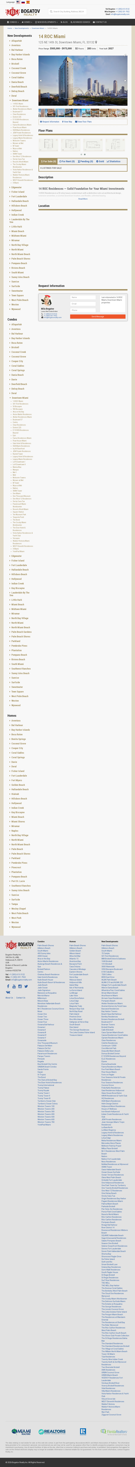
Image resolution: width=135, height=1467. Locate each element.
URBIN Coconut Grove (110, 1372)
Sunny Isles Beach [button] (20, 277)
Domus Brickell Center (111, 1054)
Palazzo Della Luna (45, 1051)
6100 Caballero (108, 972)
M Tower (16, 146)
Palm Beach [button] (17, 849)
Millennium (42, 998)
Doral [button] (14, 95)
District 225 (17, 117)
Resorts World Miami (20, 162)
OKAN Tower (17, 154)
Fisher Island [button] (17, 191)
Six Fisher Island (108, 1259)
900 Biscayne (18, 409)
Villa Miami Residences (111, 1391)
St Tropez (42, 1075)
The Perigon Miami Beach (112, 1314)
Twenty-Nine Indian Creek (112, 1359)
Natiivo (15, 151)
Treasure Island (75, 1035)
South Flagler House (110, 1272)
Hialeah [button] (15, 794)
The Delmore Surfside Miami (113, 1301)
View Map (67, 121)
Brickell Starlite (108, 1027)
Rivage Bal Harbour (109, 1225)
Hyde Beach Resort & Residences (51, 982)
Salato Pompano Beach (111, 1241)
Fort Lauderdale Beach (78, 974)
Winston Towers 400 (46, 1114)
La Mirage (73, 993)
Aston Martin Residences (22, 414)
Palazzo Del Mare (45, 1046)
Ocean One (42, 1014)
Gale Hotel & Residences (22, 443)
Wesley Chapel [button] (18, 908)
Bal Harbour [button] (17, 50)
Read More (83, 199)
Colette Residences (110, 1043)
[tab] (21, 41)
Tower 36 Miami (108, 1354)
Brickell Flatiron (44, 969)
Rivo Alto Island (75, 1019)
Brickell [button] (15, 63)
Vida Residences (108, 1388)
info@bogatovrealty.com (120, 14)
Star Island (73, 1027)
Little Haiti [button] (16, 226)
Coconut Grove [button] (18, 72)
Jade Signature (44, 990)
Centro (15, 422)
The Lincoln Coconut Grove (113, 1309)
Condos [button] (13, 22)
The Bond (16, 520)
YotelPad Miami (18, 551)
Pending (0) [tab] (85, 161)
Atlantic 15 (73, 959)
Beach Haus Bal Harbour (112, 1014)
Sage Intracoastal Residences (114, 1238)
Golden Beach (75, 951)
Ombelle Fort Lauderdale (112, 1180)
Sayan (40, 1072)
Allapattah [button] (16, 40)
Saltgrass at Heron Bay (78, 1022)
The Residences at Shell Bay (113, 1322)
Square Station (18, 512)
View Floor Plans (83, 121)
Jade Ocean (43, 988)
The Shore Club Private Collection (115, 1336)
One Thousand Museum (21, 496)
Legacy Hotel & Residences (23, 135)
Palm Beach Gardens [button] (21, 632)
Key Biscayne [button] (18, 588)
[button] (125, 55)
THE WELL (106, 1283)
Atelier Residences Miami (22, 109)
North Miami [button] (17, 249)
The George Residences (79, 1030)
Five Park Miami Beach (111, 1069)
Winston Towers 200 (46, 1109)
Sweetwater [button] (17, 290)
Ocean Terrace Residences (113, 1175)
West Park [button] (16, 917)
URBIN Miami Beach (110, 1375)
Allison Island (74, 953)
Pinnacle (41, 1059)
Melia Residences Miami (112, 1140)
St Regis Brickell (108, 1275)
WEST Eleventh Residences (23, 180)
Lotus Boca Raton (76, 998)
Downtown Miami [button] (19, 100)
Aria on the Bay (18, 412)
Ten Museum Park (19, 514)
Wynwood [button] (15, 309)
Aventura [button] (15, 45)
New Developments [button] (46, 22)
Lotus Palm (74, 1003)
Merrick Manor (44, 996)
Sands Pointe (43, 1069)
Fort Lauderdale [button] (19, 196)
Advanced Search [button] (80, 22)
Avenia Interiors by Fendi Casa (114, 1006)
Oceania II (42, 1030)
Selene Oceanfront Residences (114, 1246)
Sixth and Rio (107, 1262)
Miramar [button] (15, 240)
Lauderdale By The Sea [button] (19, 220)
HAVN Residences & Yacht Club (114, 1096)
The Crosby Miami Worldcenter (114, 1299)
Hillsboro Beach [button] (19, 205)
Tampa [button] (14, 904)
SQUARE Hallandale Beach (113, 1235)
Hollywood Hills (75, 982)
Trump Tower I (44, 1093)
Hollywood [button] (16, 210)
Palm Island (74, 1014)
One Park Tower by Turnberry (114, 1185)
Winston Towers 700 (46, 1122)
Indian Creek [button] (17, 214)
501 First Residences (20, 106)
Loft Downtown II (19, 464)
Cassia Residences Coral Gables (115, 1035)
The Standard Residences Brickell (115, 1346)
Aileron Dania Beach (110, 988)
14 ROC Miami (18, 104)
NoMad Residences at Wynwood (115, 1164)
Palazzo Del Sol (44, 1048)
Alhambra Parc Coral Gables (113, 990)
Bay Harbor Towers (109, 1011)
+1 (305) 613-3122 (122, 9)
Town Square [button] (17, 295)
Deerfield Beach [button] (19, 86)
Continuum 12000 (109, 1046)
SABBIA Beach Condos (47, 1067)
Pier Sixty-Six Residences (112, 1209)
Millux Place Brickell (110, 1148)
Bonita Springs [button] (18, 739)
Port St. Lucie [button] (18, 881)
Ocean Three (43, 1019)
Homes (72, 941)
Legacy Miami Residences (22, 138)
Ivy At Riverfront (19, 449)
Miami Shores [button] (18, 821)
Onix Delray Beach (109, 1193)
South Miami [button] (17, 272)
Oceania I (41, 1027)
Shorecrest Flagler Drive (111, 1256)
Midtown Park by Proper (111, 1146)
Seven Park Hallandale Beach (114, 1251)
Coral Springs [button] (18, 370)
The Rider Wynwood (110, 1325)
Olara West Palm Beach (111, 1177)
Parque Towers (44, 1056)
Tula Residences (108, 1357)
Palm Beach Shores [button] (20, 258)
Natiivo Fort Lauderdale (111, 1159)
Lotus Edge (74, 1001)
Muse (40, 1011)
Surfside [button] (15, 286)
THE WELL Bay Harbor (110, 1285)
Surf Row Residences (110, 1280)
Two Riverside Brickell (111, 1367)
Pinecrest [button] (16, 867)
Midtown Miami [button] (18, 235)
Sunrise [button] (15, 281)
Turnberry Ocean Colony (48, 1104)
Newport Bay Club (76, 1009)
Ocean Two (42, 1017)
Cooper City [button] (17, 361)
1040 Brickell (107, 961)
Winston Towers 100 (46, 1106)
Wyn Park (105, 1412)
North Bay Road (75, 1011)
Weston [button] (15, 304)
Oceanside (42, 1040)
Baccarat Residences (110, 1009)
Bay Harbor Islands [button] (20, 54)
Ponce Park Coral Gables (112, 1212)
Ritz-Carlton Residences (112, 1217)
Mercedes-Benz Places (111, 1143)
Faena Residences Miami (22, 125)
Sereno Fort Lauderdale (111, 1249)
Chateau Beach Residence (48, 974)
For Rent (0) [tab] (67, 161)
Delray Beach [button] (17, 91)
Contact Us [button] (100, 22)
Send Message (98, 317)
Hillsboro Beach (44, 948)
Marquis (16, 470)
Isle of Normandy (76, 988)
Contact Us (20, 997)
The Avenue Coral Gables (112, 1288)
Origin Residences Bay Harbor (114, 1198)
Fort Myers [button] (16, 780)
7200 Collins (107, 974)
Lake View (73, 996)
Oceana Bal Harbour (46, 1025)
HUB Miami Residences (21, 130)
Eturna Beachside (109, 1064)
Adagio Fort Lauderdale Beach (114, 985)
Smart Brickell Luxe (109, 1264)
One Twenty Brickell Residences (115, 1188)
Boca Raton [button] (17, 59)
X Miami (16, 183)
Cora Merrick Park (109, 1048)
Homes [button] (26, 22)
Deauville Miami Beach (111, 1051)
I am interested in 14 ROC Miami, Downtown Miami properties (113, 303)
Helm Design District (110, 1104)
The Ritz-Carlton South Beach (114, 1333)
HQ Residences (108, 1098)
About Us (9, 997)
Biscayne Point (75, 964)
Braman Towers (108, 1025)
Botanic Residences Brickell (113, 1019)
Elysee (104, 1061)
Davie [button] (14, 379)
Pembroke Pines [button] (19, 645)
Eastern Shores (75, 972)
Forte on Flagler (108, 1075)
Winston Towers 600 (46, 1119)
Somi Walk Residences (111, 1270)
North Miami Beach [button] (20, 254)
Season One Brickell (110, 1243)
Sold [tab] (100, 161)
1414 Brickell (107, 964)
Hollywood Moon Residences (113, 1106)
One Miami (17, 493)
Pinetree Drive (75, 1017)
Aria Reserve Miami (110, 996)
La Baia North (107, 1127)
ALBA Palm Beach (109, 980)
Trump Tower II (44, 1096)
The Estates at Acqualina (112, 1304)
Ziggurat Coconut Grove (111, 1415)
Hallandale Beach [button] (20, 201)
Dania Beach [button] (17, 82)
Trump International (46, 1085)
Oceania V (42, 1038)
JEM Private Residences (22, 133)
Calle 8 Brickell (107, 1030)
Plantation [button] (16, 650)
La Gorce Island (75, 990)
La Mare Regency (109, 1130)
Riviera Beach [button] (18, 267)
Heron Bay (73, 977)
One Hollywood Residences (113, 1183)
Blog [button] (64, 22)
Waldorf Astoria (108, 1404)
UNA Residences (108, 1370)
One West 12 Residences (22, 156)
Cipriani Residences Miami (112, 1038)
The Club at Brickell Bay (47, 1080)
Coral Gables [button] (17, 77)
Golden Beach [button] (18, 785)
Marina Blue (17, 467)
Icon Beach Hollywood (111, 1111)
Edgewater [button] (16, 187)
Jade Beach (42, 985)
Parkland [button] (15, 641)
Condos (41, 941)
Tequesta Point (18, 517)
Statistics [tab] (113, 161)
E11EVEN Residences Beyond (114, 1056)
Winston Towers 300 (46, 1111)
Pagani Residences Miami (112, 1201)
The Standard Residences (112, 1343)
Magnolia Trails (75, 1006)
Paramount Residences (47, 1054)
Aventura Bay (75, 961)
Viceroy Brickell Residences (113, 1386)
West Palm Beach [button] (19, 300)
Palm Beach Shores (46, 945)
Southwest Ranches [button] (21, 668)
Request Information (49, 121)
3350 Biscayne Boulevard (112, 969)
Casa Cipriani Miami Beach (113, 1032)
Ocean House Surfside (111, 1172)
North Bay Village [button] (19, 245)
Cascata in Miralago (77, 969)
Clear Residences (19, 114)
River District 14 (108, 1227)
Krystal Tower (18, 454)
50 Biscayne (17, 406)
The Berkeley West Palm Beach (114, 1291)
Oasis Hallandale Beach (111, 1169)
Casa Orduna (74, 967)
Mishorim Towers (19, 141)
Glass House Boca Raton (112, 1093)
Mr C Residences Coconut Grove (51, 1009)
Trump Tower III (44, 1098)
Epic (14, 435)
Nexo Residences (109, 1162)
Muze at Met (17, 148)
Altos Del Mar (75, 956)
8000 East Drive (108, 977)
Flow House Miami (19, 127)
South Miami (43, 951)
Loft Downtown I (19, 462)
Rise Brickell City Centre (47, 1064)
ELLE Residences (108, 1059)
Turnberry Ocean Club (47, 1101)
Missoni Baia (43, 1001)
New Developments (110, 941)
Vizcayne (16, 538)
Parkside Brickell (108, 1206)
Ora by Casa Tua (19, 159)
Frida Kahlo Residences (111, 1088)
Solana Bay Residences (111, 1267)
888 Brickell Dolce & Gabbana (114, 959)
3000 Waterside (108, 967)
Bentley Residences (110, 1017)
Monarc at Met (18, 143)
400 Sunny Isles (44, 953)
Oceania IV (42, 1035)
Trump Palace (43, 1088)
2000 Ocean (43, 956)
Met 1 (15, 472)
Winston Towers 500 (46, 1117)
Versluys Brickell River (111, 1383)
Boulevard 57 (17, 112)
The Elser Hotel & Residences (50, 1083)
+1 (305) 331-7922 (122, 12)
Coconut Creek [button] (18, 68)
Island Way (73, 985)
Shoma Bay (106, 1254)
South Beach (74, 1025)
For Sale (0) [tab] (48, 161)
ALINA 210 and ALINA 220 (112, 982)
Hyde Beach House (45, 980)
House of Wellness (109, 1109)
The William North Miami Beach (114, 1351)
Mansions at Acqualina (47, 993)
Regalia (41, 1061)
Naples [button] (14, 830)
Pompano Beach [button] (19, 263)
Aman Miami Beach (110, 993)
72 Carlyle (106, 953)
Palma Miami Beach (110, 1204)
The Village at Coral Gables (113, 1349)
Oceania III (42, 1032)
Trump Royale (43, 1090)
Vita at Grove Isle (108, 1399)
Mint (14, 475)
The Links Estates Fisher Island (82, 1032)
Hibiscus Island (75, 980)
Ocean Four (42, 1022)
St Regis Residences (110, 1278)
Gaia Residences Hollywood (113, 1090)
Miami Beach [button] (17, 231)
